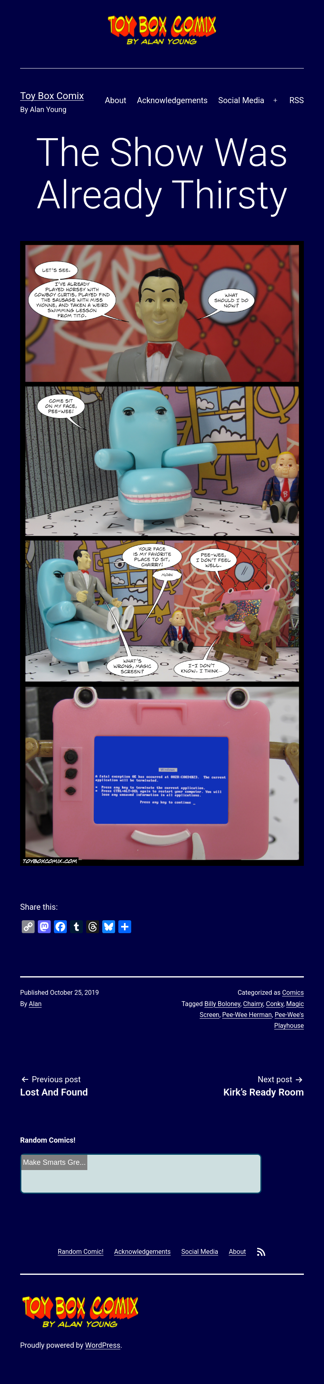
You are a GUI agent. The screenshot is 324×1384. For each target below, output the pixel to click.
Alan (35, 1004)
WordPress (102, 1345)
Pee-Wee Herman (247, 1015)
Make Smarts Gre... (54, 1162)
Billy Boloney (222, 1004)
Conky (274, 1004)
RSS (296, 100)
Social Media (241, 100)
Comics (293, 992)
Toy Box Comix (52, 96)
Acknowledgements (172, 100)
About (115, 100)
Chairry (253, 1004)
